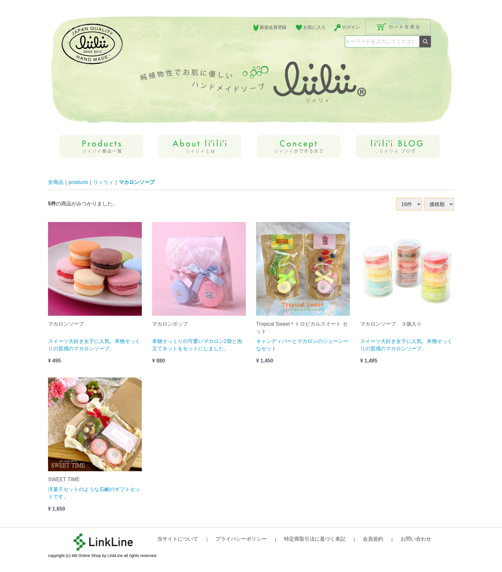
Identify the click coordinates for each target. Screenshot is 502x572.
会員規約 (373, 539)
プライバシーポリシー (241, 539)
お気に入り (310, 28)
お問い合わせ (416, 539)
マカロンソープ (137, 182)
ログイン (346, 28)
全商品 (55, 182)
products (78, 182)
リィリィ (103, 182)
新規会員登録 (269, 28)
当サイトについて (177, 539)
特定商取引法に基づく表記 (314, 539)
